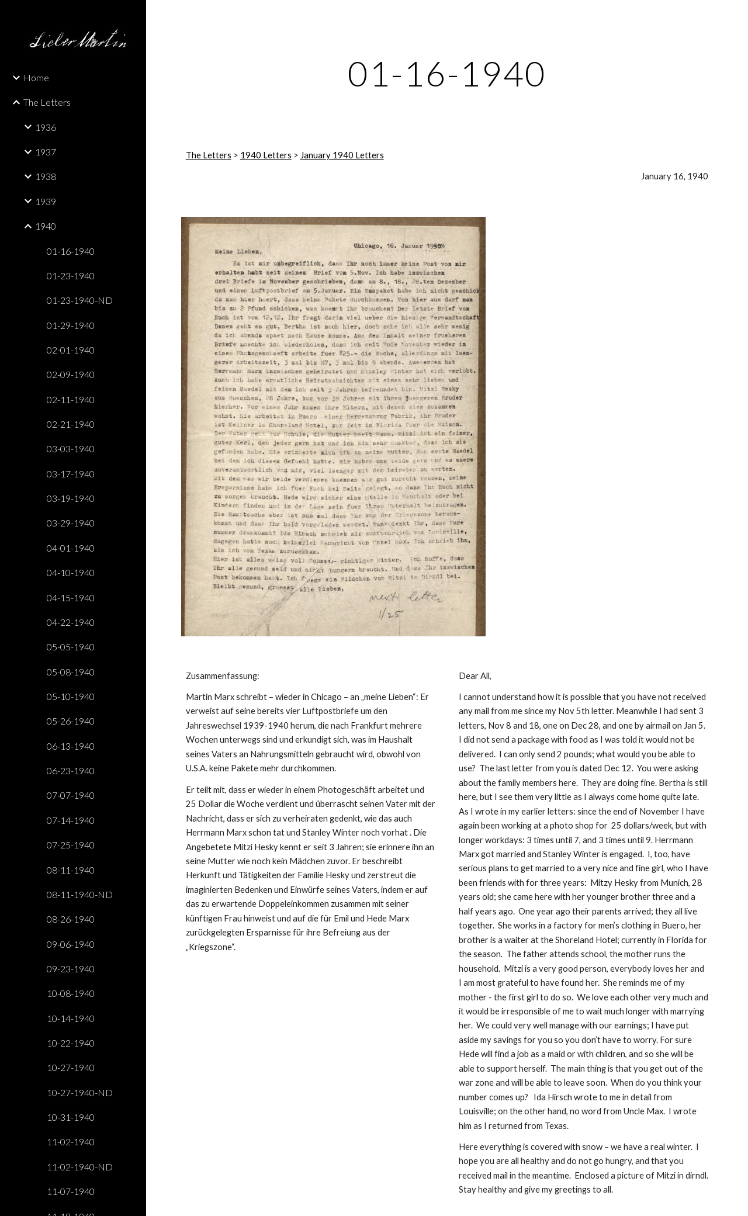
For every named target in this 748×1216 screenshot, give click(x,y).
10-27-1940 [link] (71, 1067)
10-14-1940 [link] (71, 1018)
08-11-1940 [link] (71, 869)
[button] (734, 16)
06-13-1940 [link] (71, 745)
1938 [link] (45, 176)
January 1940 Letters (342, 155)
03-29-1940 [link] (71, 522)
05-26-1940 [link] (71, 720)
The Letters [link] (47, 102)
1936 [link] (45, 127)
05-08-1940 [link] (71, 671)
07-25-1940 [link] (71, 844)
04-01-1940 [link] (71, 547)
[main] (447, 73)
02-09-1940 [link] (71, 374)
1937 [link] (45, 151)
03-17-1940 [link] (71, 473)
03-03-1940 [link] (71, 448)
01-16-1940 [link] (71, 251)
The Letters (208, 155)
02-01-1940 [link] (71, 349)
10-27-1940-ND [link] (80, 1092)
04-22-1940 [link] (71, 622)
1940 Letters (266, 155)
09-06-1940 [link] (71, 944)
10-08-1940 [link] (71, 993)
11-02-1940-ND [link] (80, 1166)
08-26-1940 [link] (71, 918)
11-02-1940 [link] (71, 1141)
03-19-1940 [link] (71, 498)
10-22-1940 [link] (71, 1042)
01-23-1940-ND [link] (80, 300)
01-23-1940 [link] (71, 275)
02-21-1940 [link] (71, 423)
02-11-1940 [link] (71, 399)
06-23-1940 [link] (71, 770)
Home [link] (36, 77)
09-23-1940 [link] (71, 968)
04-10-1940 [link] (71, 572)
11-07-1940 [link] (71, 1191)
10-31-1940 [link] (71, 1117)
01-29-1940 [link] (71, 325)
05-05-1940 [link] (71, 646)
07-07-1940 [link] (71, 795)
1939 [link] (45, 201)
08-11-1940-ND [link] (80, 894)
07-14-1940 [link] (71, 820)
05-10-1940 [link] (71, 696)
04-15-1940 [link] (71, 597)
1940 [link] (45, 225)
